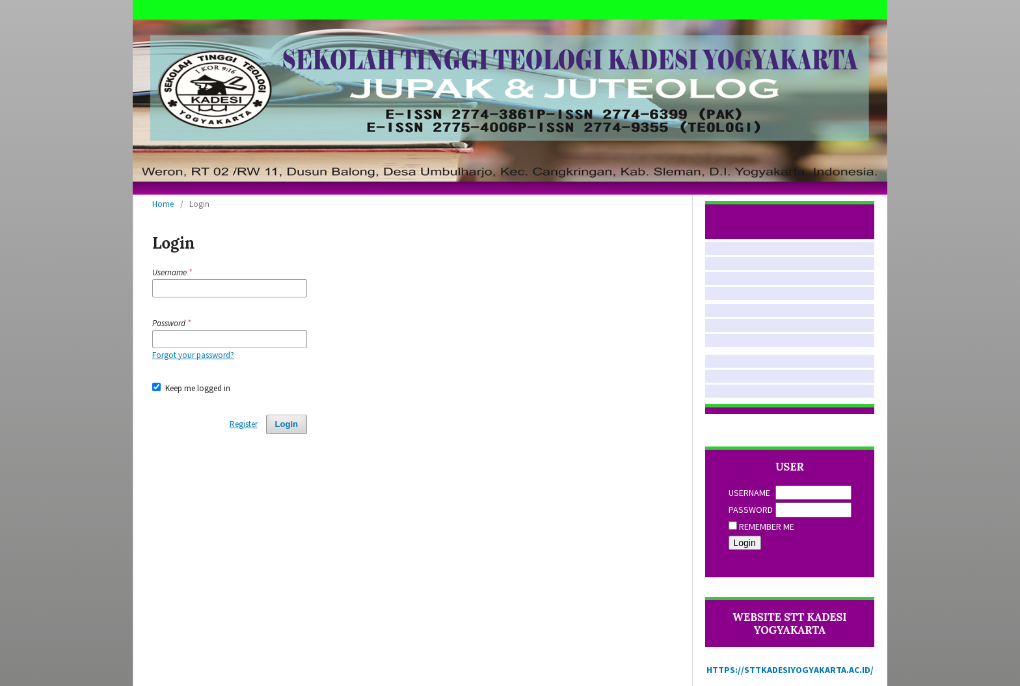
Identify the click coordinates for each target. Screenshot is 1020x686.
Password (751, 509)
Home (163, 204)
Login (286, 424)
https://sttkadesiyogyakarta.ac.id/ (790, 670)
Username (749, 493)
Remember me (766, 526)
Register (244, 424)
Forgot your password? (193, 355)
